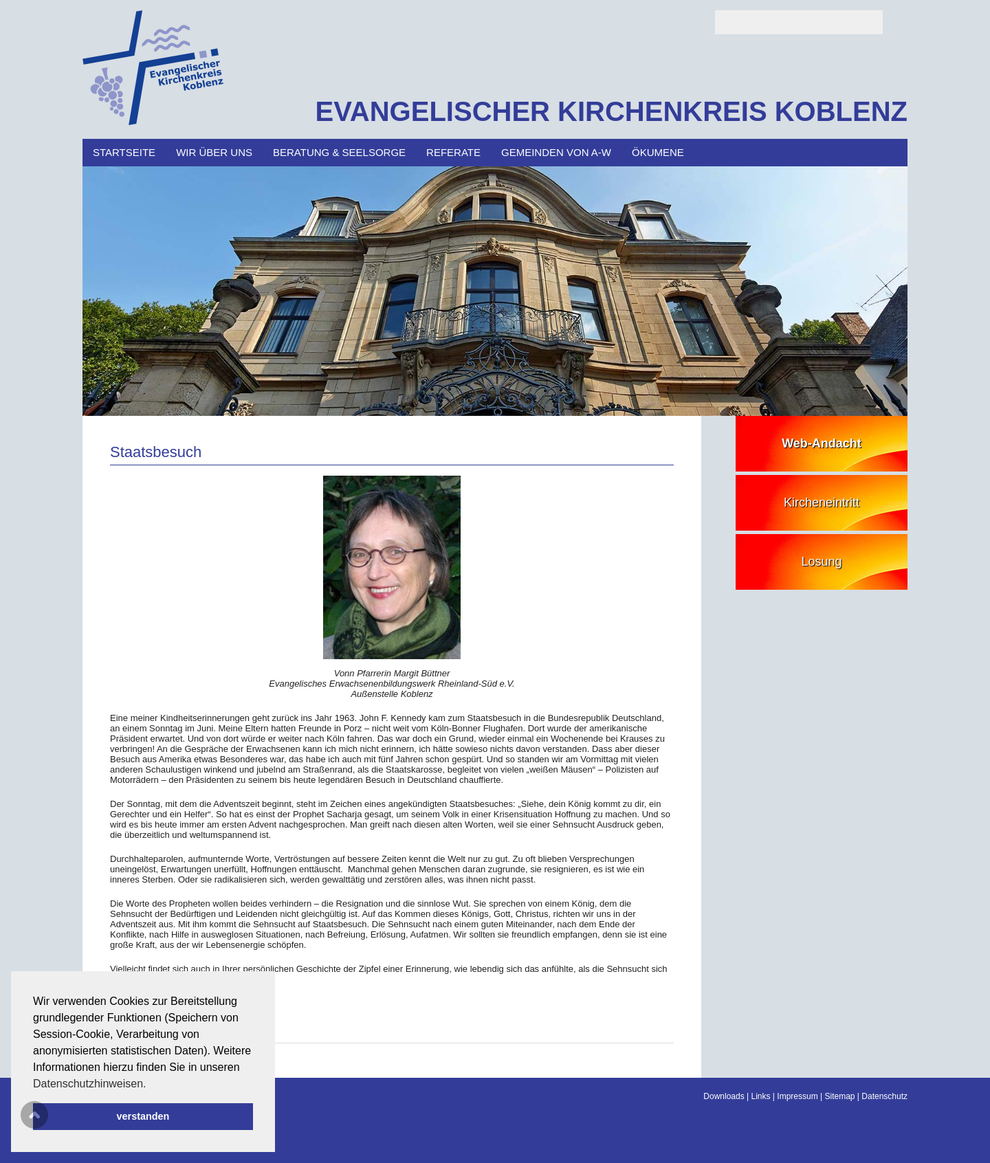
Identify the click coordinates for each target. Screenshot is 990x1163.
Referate (453, 152)
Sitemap (839, 1096)
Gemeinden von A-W (556, 152)
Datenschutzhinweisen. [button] (89, 1083)
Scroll (34, 1115)
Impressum (797, 1096)
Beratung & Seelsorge (339, 152)
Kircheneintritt (821, 502)
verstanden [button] (143, 1116)
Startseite (124, 152)
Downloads (723, 1096)
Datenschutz (884, 1096)
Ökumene (658, 152)
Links (761, 1096)
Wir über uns (214, 152)
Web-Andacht (821, 443)
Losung (821, 561)
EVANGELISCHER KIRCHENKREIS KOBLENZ (611, 111)
